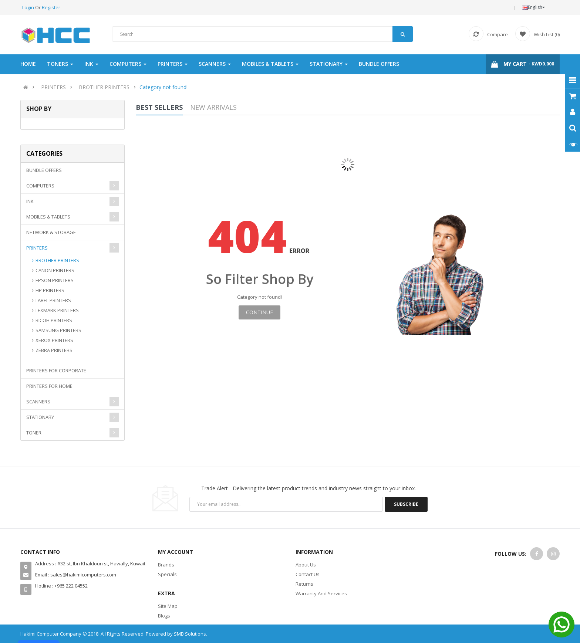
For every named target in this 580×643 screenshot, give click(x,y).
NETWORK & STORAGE (51, 232)
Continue (259, 312)
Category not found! (163, 87)
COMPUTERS (40, 185)
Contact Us (308, 574)
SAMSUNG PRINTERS (58, 330)
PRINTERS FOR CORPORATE (56, 370)
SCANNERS (38, 401)
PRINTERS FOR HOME (49, 386)
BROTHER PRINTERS (104, 87)
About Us (306, 564)
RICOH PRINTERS (54, 320)
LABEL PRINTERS (53, 300)
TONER (33, 432)
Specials (167, 574)
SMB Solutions (190, 633)
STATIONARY (40, 417)
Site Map (168, 606)
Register (51, 7)
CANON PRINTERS (55, 270)
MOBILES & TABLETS (48, 216)
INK (30, 201)
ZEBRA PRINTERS (54, 350)
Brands (166, 564)
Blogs (164, 615)
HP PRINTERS (50, 290)
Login (28, 7)
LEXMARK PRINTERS (57, 310)
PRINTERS (53, 87)
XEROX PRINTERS (54, 340)
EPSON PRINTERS (55, 280)
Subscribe (406, 504)
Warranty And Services (321, 593)
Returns (304, 584)
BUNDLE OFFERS (44, 170)
